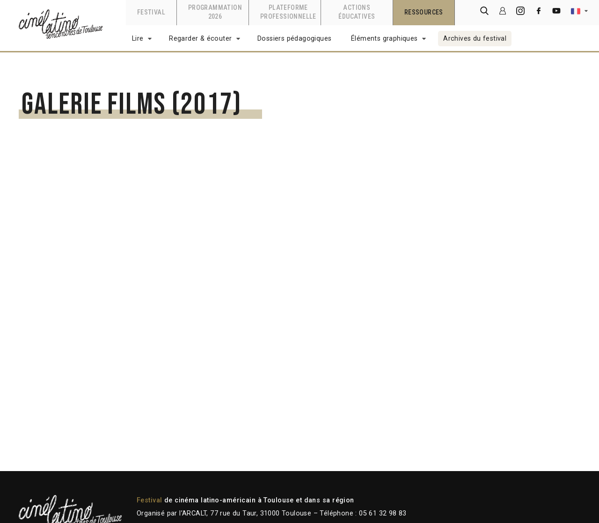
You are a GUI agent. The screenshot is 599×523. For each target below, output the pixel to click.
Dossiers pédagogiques (294, 39)
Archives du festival (474, 39)
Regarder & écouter (200, 39)
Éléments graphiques (384, 39)
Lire (138, 39)
